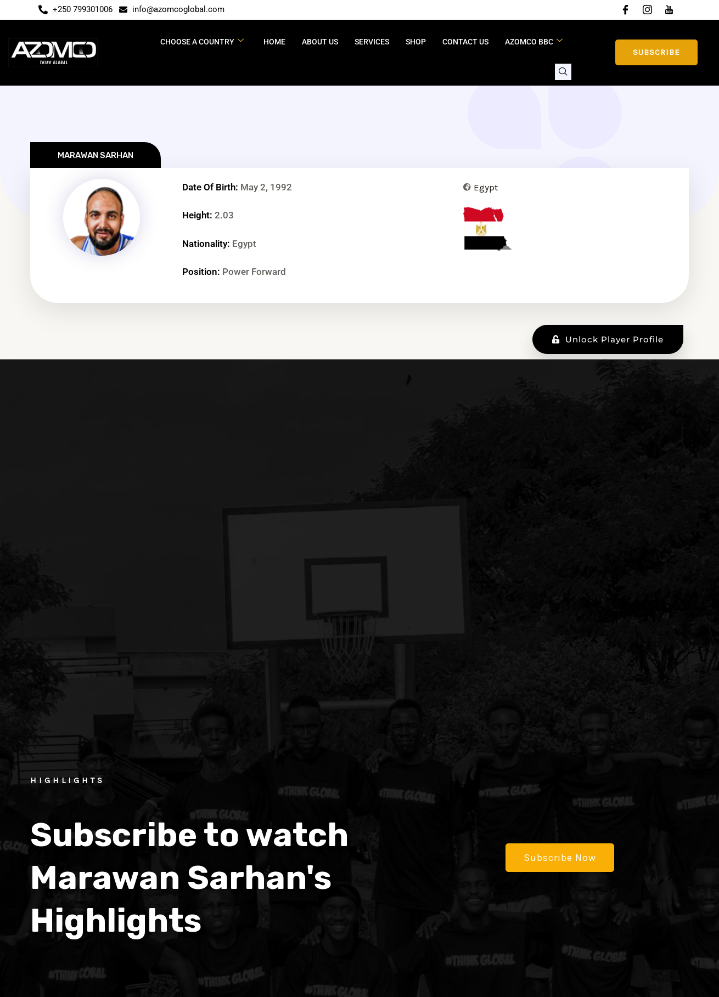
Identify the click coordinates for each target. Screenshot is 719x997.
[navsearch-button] (563, 72)
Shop (416, 41)
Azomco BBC (534, 41)
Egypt (486, 187)
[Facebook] (625, 10)
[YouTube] (669, 10)
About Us (320, 41)
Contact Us (465, 41)
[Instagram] (647, 10)
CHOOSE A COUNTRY (202, 41)
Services (372, 41)
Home (274, 41)
